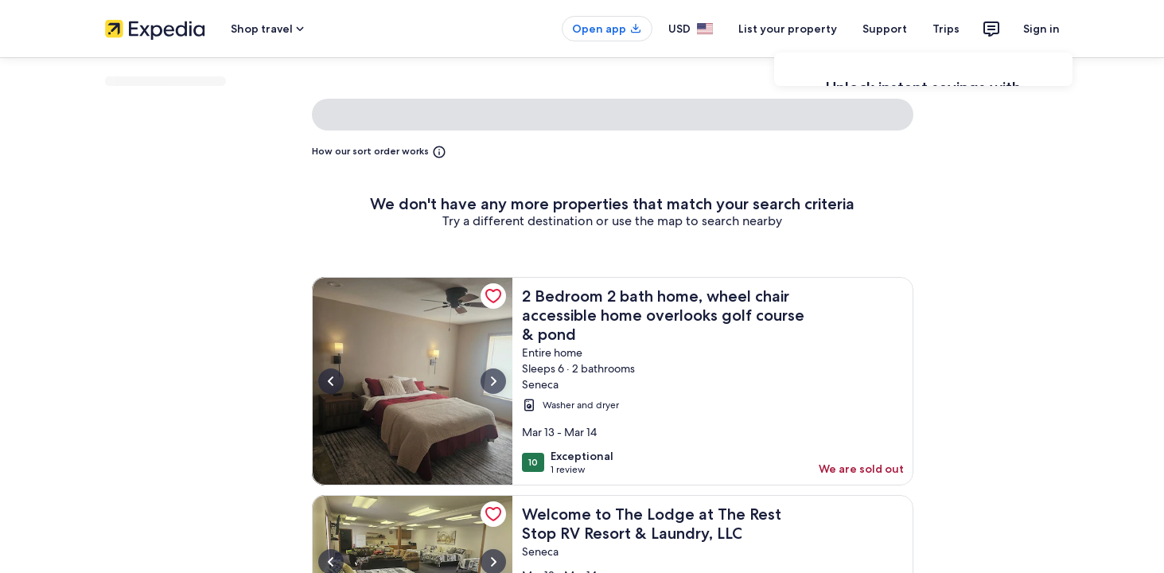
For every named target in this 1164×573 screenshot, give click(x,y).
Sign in (1041, 28)
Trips (946, 28)
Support (884, 28)
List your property (787, 28)
